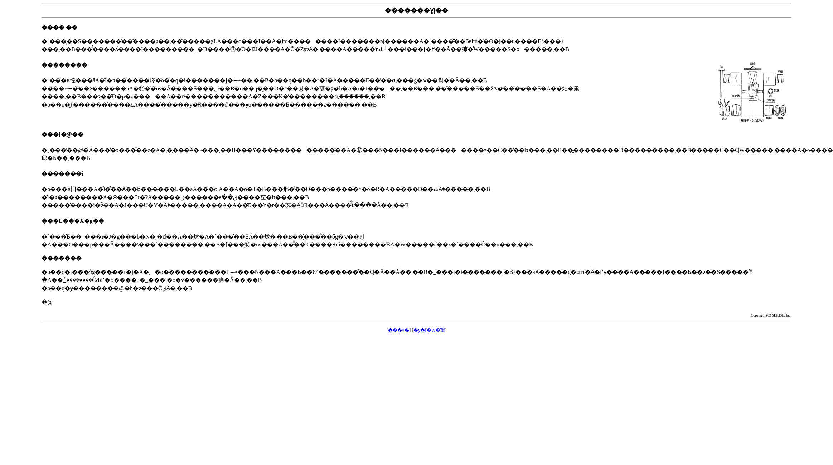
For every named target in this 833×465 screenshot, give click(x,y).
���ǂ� (398, 330)
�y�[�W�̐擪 (429, 330)
